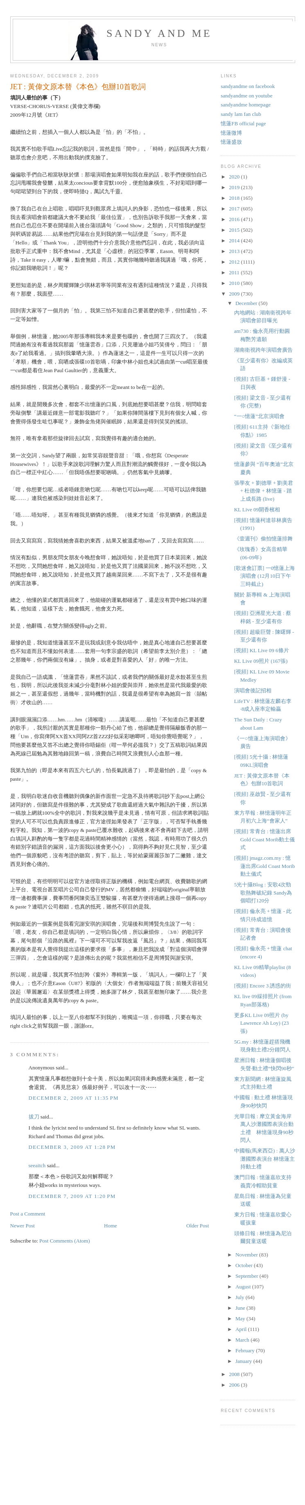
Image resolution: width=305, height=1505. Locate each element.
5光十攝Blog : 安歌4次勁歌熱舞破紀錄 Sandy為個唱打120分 (263, 892)
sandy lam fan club (241, 114)
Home (110, 1226)
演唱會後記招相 (252, 690)
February (245, 1350)
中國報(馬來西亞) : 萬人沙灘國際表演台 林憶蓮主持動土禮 (264, 1159)
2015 (235, 230)
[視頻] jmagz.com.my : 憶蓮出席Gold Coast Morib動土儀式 (264, 866)
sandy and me (159, 33)
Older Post (197, 1226)
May (240, 1318)
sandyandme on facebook (248, 86)
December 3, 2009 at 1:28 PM (72, 1147)
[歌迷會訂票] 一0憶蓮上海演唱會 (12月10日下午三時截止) (264, 576)
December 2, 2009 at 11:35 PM (74, 1098)
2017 (235, 209)
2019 (235, 187)
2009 (235, 294)
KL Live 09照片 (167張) (261, 661)
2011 (235, 272)
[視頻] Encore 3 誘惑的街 (262, 986)
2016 (235, 219)
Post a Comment (27, 1214)
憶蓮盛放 (231, 142)
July (240, 1297)
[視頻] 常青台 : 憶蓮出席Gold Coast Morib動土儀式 (264, 839)
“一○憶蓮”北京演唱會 (259, 416)
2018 (235, 198)
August (243, 1287)
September (247, 1276)
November (247, 1255)
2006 (235, 1385)
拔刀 (34, 1117)
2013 (235, 251)
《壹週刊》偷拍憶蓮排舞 (263, 539)
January (244, 1361)
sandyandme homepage (246, 105)
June (240, 1308)
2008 (235, 1374)
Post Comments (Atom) (64, 1241)
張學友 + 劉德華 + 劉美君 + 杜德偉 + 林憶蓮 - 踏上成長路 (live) (264, 491)
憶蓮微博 (231, 133)
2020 (235, 177)
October (244, 1265)
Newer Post (22, 1226)
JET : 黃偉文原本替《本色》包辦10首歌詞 (78, 87)
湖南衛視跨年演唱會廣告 (263, 350)
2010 (235, 283)
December (247, 303)
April (241, 1329)
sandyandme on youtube (246, 96)
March (243, 1340)
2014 (235, 240)
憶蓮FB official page (243, 123)
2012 (235, 262)
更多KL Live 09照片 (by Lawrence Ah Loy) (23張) (261, 1023)
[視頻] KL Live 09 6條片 (261, 650)
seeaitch (37, 1165)
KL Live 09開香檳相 (257, 509)
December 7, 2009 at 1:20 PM (72, 1196)
